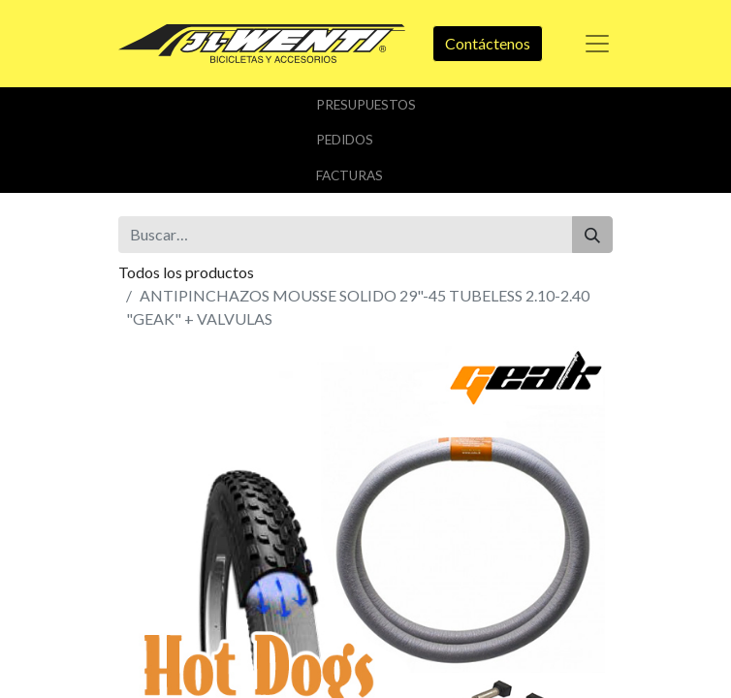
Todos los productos (186, 272)
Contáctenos (487, 43)
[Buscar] (592, 234)
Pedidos (344, 139)
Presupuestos (366, 104)
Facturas (349, 175)
